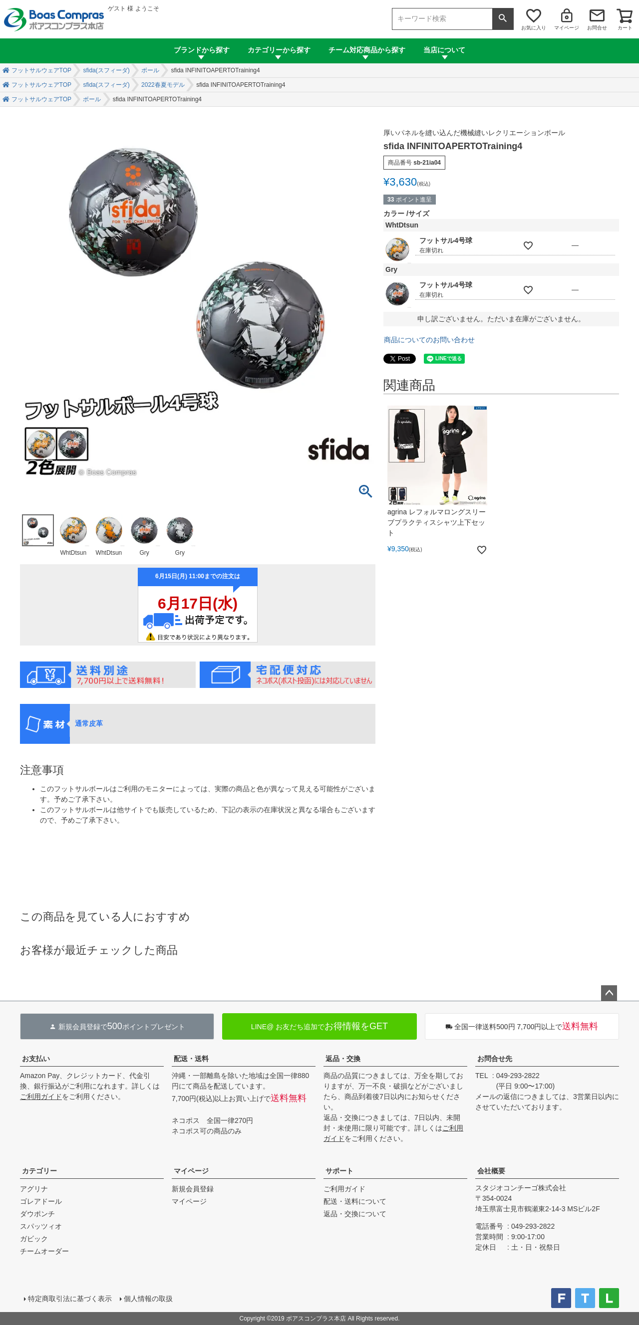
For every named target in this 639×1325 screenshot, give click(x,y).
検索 (502, 18)
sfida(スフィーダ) (106, 70)
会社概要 (491, 1171)
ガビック (34, 1239)
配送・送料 (191, 1059)
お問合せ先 (494, 1059)
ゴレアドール (41, 1201)
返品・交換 (342, 1059)
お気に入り (533, 27)
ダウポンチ (37, 1214)
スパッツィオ (41, 1226)
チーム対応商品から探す (366, 50)
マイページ (566, 27)
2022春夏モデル (163, 84)
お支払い (36, 1059)
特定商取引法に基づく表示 (70, 1299)
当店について (444, 50)
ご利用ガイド (41, 1097)
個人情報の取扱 (148, 1299)
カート (625, 27)
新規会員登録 (193, 1189)
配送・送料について (354, 1201)
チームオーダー (44, 1251)
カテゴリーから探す (279, 50)
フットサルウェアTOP (41, 70)
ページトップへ (609, 993)
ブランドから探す (202, 50)
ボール (150, 70)
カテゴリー (39, 1171)
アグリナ (34, 1189)
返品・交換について (354, 1214)
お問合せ (597, 27)
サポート (339, 1171)
